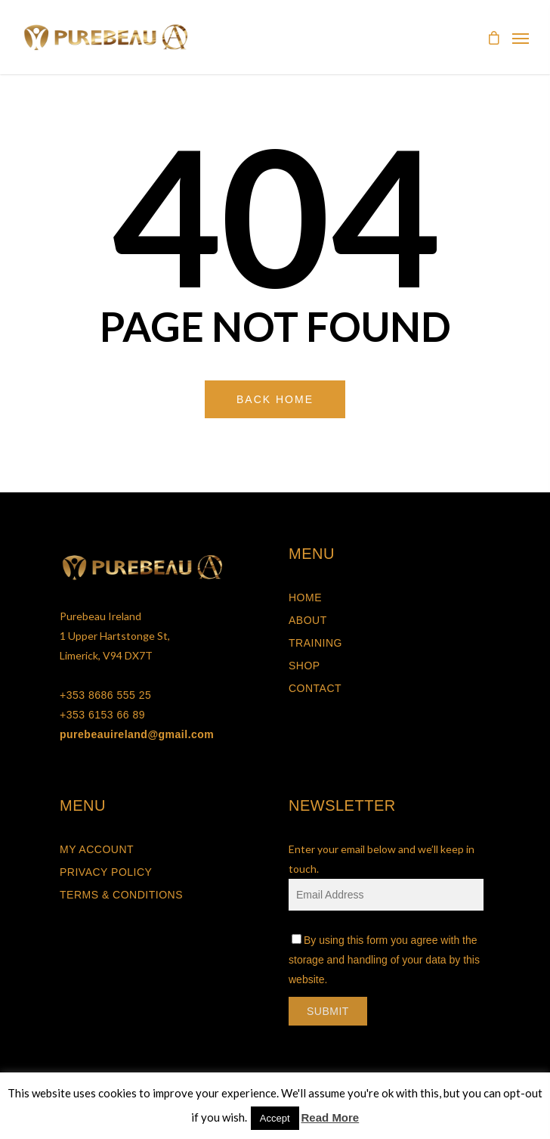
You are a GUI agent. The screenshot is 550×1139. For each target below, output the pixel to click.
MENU (312, 553)
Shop (304, 666)
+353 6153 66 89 (102, 715)
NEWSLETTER (342, 805)
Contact (315, 688)
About (308, 620)
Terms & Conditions (121, 895)
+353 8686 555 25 (105, 695)
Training (315, 643)
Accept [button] (275, 1118)
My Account (97, 849)
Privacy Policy (106, 872)
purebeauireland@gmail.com (137, 734)
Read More (330, 1117)
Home (305, 597)
